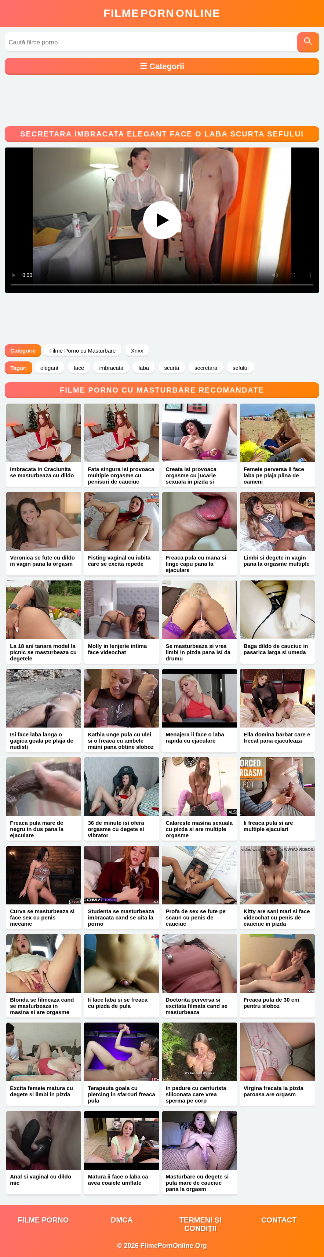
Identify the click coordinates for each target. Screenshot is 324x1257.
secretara (206, 368)
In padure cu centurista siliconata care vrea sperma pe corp (196, 1094)
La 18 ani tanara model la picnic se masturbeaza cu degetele (43, 652)
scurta (171, 368)
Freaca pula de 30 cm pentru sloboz (271, 1003)
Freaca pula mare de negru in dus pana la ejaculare (36, 829)
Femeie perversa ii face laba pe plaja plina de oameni (274, 475)
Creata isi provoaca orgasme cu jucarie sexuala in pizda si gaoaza (191, 478)
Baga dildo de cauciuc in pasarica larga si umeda (276, 649)
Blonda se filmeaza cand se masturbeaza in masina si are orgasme (42, 1006)
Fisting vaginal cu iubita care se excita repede (119, 560)
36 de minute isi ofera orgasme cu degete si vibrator (116, 829)
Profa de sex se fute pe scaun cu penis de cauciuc (196, 917)
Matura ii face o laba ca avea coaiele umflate (118, 1179)
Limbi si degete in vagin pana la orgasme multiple (277, 560)
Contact (278, 1220)
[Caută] (308, 42)
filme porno (43, 1220)
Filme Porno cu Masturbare (82, 350)
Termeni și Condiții (200, 1224)
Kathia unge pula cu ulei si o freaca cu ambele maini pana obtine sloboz (120, 740)
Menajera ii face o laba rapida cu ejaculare (195, 737)
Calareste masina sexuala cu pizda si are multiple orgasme (199, 829)
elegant (49, 368)
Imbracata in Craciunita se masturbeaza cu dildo (42, 472)
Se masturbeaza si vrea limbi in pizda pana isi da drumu (198, 652)
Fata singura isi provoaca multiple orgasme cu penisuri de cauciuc (121, 475)
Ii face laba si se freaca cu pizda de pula (118, 1003)
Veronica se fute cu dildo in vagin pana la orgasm (42, 560)
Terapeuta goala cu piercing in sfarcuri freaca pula (121, 1094)
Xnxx (137, 350)
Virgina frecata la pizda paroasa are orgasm (273, 1091)
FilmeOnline (161, 13)
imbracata (111, 368)
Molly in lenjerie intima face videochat (117, 649)
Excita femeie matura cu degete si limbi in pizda (41, 1091)
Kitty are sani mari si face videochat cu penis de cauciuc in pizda (277, 917)
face (79, 368)
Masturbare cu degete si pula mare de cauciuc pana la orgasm (197, 1182)
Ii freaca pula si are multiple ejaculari (268, 826)
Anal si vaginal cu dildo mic (40, 1179)
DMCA (122, 1220)
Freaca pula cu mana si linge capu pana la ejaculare (196, 563)
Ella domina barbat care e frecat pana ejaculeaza (277, 737)
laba (144, 368)
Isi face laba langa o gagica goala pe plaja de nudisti (41, 740)
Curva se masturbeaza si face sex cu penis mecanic (42, 917)
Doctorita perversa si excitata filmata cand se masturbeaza (196, 1006)
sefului (240, 368)
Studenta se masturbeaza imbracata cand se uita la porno (121, 917)
